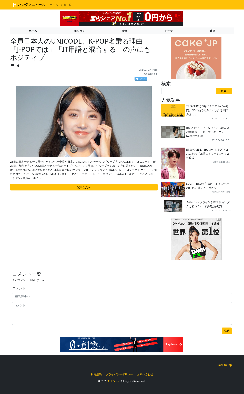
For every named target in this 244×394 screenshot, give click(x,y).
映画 (212, 31)
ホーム (54, 5)
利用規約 (96, 374)
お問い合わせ (145, 374)
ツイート (141, 79)
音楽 (124, 31)
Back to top (224, 365)
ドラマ (169, 31)
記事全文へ (84, 187)
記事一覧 (66, 5)
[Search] (187, 91)
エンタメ (79, 31)
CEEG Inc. (114, 381)
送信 (227, 331)
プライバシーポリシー (119, 374)
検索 (223, 91)
